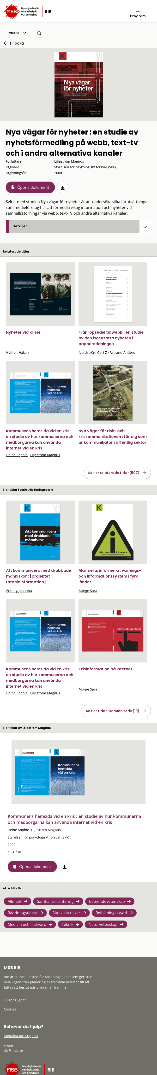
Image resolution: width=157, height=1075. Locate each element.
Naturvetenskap (103, 924)
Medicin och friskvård (27, 924)
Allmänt (15, 901)
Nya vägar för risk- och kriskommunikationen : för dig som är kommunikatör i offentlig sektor (112, 436)
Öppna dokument (33, 187)
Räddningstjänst (22, 913)
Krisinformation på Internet (105, 669)
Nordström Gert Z (93, 352)
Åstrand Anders (122, 352)
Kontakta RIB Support (21, 1036)
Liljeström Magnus (45, 455)
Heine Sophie (17, 455)
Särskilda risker (66, 913)
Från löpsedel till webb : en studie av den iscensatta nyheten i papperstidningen (111, 338)
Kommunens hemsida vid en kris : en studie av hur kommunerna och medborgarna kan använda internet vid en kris (39, 439)
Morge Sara (88, 590)
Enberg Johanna (19, 590)
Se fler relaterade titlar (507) (113, 472)
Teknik (67, 924)
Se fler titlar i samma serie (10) (112, 711)
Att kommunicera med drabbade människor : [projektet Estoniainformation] (38, 576)
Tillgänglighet (15, 1000)
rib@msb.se (13, 1050)
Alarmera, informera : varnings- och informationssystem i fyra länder (109, 576)
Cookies (10, 1009)
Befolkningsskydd (111, 913)
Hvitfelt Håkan (17, 352)
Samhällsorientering (55, 901)
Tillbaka (16, 43)
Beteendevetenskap (107, 901)
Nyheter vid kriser (23, 332)
